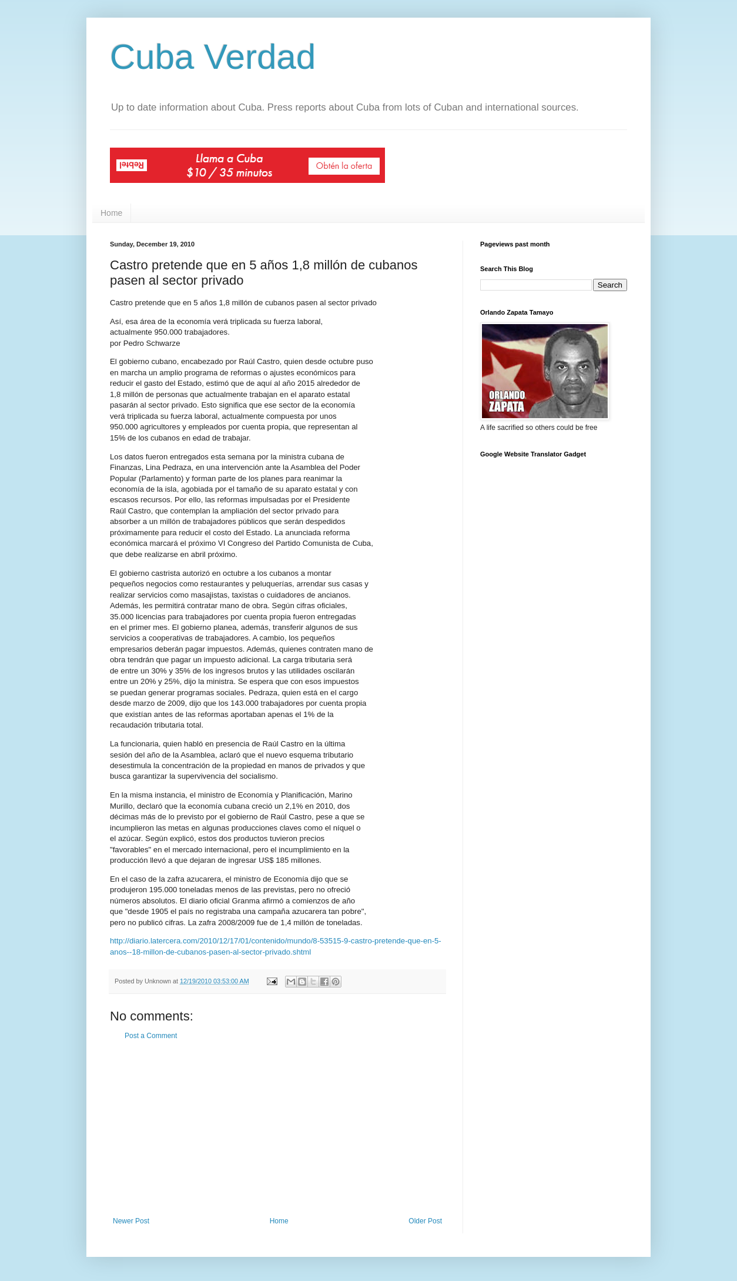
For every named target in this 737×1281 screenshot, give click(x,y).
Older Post (425, 1221)
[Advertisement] (277, 1128)
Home (111, 213)
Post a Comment (151, 1036)
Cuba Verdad (213, 56)
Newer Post (131, 1221)
